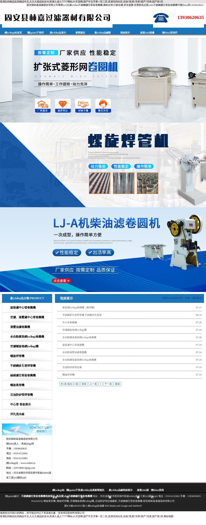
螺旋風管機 (17, 385)
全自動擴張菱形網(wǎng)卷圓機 (79, 337)
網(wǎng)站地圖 (96, 505)
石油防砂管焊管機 (21, 394)
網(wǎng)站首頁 (13, 32)
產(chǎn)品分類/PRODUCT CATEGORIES (27, 303)
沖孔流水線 (17, 414)
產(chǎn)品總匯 (102, 32)
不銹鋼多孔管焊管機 (23, 365)
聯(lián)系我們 (169, 32)
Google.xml (126, 505)
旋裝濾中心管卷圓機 (23, 307)
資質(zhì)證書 (147, 32)
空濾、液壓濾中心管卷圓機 (27, 317)
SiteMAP (137, 505)
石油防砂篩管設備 (72, 367)
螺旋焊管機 (17, 356)
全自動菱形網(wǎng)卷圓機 (27, 336)
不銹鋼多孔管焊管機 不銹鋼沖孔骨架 (82, 315)
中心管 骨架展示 (20, 404)
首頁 (187, 298)
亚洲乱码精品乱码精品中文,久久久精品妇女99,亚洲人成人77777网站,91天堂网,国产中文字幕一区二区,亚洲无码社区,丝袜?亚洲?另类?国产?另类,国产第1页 (81, 1)
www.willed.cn (28, 463)
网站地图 (168, 516)
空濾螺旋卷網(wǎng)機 (24, 346)
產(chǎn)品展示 (58, 32)
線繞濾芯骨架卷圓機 (23, 375)
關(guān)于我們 (35, 32)
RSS (107, 505)
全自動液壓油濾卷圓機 (74, 352)
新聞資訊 (80, 32)
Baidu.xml (115, 505)
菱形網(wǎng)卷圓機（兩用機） (79, 307)
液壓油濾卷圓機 (20, 326)
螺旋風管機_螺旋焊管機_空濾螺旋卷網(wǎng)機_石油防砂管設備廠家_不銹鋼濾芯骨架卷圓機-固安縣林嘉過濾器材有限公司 (109, 501)
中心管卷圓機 (69, 322)
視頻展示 (125, 32)
